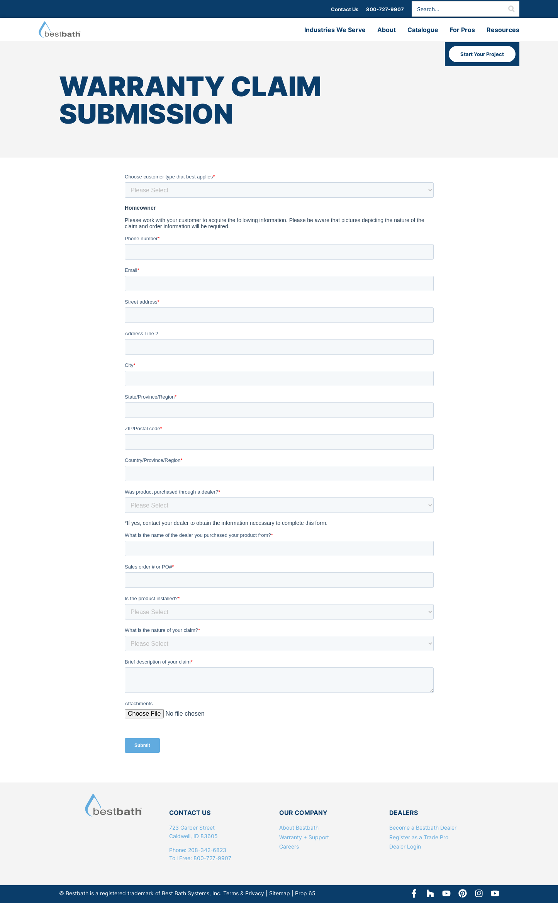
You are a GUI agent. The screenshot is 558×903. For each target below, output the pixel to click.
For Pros (462, 29)
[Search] (511, 9)
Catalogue (422, 29)
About (386, 29)
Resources (503, 29)
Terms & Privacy (243, 893)
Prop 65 (305, 893)
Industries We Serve (335, 29)
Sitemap (279, 893)
